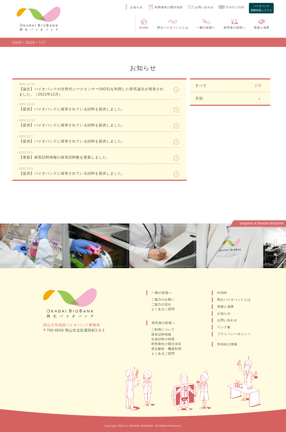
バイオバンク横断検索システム (261, 7)
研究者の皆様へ (163, 323)
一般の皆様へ (162, 293)
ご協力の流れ (161, 305)
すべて (228, 86)
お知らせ (224, 314)
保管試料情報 (161, 335)
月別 (228, 98)
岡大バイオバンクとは (234, 300)
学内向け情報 (227, 345)
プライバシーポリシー (234, 335)
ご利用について (163, 330)
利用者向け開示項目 (166, 344)
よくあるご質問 (163, 309)
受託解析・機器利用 (166, 349)
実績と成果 (225, 307)
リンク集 (224, 328)
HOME (222, 293)
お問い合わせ (227, 321)
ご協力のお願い (163, 300)
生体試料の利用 (163, 339)
